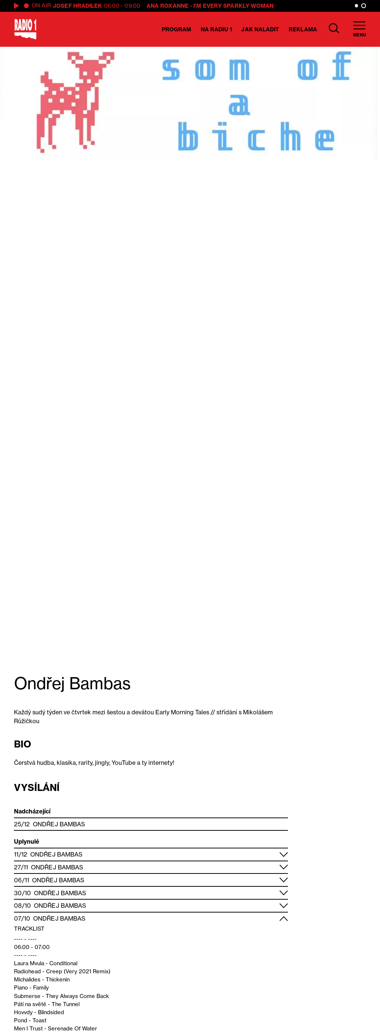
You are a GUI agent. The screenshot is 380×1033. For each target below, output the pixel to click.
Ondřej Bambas (59, 824)
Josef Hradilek (77, 5)
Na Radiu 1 (216, 29)
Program (176, 29)
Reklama (303, 29)
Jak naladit (260, 29)
